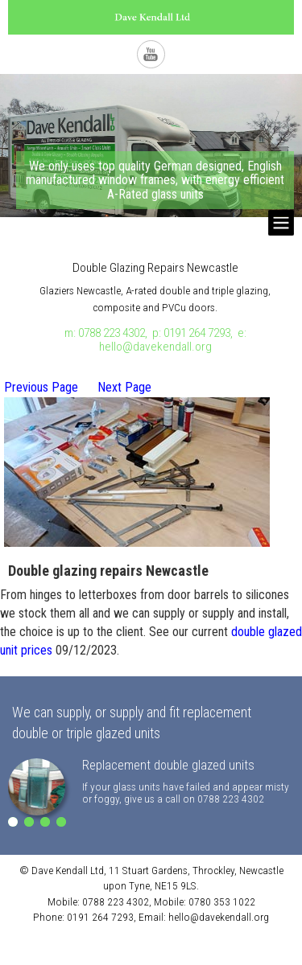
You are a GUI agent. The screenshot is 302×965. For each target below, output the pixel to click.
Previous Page (41, 387)
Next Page (124, 387)
